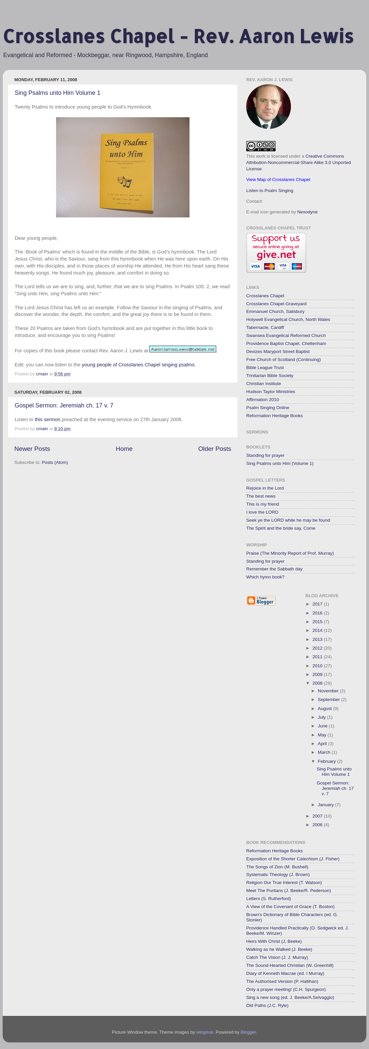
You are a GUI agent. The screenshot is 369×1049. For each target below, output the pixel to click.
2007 (318, 816)
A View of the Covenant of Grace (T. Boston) (290, 906)
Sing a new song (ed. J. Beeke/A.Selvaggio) (290, 997)
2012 (318, 648)
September (329, 699)
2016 (318, 613)
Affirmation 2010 (262, 399)
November (329, 690)
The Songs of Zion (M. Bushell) (277, 866)
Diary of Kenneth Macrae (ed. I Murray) (285, 973)
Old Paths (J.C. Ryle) (267, 1005)
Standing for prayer (265, 455)
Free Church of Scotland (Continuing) (283, 359)
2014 (318, 630)
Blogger (248, 1032)
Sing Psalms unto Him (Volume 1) (280, 463)
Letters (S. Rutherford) (268, 898)
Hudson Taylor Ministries (270, 391)
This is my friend (262, 504)
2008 (318, 683)
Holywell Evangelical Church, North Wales (288, 319)
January (326, 804)
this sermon (47, 419)
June (323, 725)
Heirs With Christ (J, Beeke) (274, 941)
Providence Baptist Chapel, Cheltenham (286, 343)
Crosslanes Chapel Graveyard (276, 303)
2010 (318, 665)
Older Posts (214, 448)
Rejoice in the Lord (265, 488)
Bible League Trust (265, 367)
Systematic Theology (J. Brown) (278, 874)
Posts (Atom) (55, 462)
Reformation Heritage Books (274, 415)
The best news (261, 496)
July (322, 717)
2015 (318, 621)
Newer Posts (32, 448)
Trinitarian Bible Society (269, 375)
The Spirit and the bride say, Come (281, 528)
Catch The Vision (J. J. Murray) (277, 957)
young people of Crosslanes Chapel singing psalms (138, 364)
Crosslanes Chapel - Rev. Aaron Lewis (178, 36)
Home (124, 448)
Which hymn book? (265, 576)
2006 (318, 824)
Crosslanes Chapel (265, 295)
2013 (318, 639)
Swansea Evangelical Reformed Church (286, 335)
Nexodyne (307, 211)
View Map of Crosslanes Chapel (278, 179)
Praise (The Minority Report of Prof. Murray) (290, 553)
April (323, 743)
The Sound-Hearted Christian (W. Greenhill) (290, 965)
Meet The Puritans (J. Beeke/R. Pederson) (288, 890)
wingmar (204, 1032)
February (327, 761)
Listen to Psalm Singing (269, 190)
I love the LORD (262, 512)
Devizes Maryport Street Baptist (278, 351)
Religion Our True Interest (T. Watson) (284, 882)
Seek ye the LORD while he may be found (288, 520)
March (325, 752)
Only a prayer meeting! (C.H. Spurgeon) (286, 989)
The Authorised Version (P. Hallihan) (282, 981)
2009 (318, 674)
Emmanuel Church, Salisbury (275, 311)
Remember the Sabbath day (274, 568)
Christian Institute (263, 383)
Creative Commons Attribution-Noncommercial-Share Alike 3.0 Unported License (298, 162)
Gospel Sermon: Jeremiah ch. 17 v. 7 (64, 405)
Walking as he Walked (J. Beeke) (279, 949)
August (325, 708)
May (323, 734)
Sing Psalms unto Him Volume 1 (57, 93)
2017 (318, 603)
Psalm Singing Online (267, 407)
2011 (318, 656)
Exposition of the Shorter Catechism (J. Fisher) (293, 858)
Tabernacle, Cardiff (265, 327)
